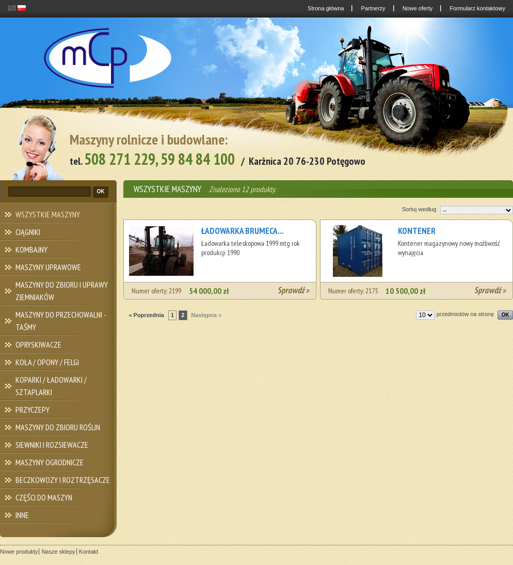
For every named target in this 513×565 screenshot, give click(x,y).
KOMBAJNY (31, 249)
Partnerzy (372, 8)
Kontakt (88, 551)
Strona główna (325, 8)
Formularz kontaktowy (476, 8)
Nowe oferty (417, 8)
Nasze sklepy (58, 551)
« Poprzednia (146, 315)
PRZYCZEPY (32, 409)
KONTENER (417, 231)
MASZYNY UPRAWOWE (48, 267)
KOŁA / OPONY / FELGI (47, 362)
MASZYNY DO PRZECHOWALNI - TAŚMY (60, 320)
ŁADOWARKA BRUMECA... (242, 231)
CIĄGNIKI (27, 232)
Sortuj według (419, 209)
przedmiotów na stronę (465, 314)
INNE (22, 515)
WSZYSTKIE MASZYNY (47, 214)
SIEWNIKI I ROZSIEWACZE (51, 445)
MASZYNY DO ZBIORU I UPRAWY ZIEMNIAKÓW (61, 290)
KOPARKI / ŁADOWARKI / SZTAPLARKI (51, 385)
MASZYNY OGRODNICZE (49, 462)
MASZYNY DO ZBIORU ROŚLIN (57, 427)
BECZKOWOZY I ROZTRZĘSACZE (62, 480)
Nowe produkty (19, 551)
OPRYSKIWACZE (38, 344)
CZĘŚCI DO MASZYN (43, 497)
